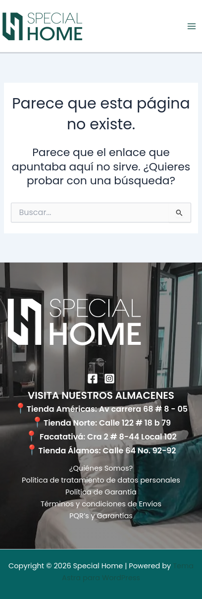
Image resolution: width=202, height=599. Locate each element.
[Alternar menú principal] (191, 26)
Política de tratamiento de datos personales (101, 480)
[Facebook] (92, 378)
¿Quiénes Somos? (101, 468)
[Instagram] (109, 378)
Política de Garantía (101, 492)
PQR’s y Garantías (101, 516)
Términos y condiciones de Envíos (101, 504)
